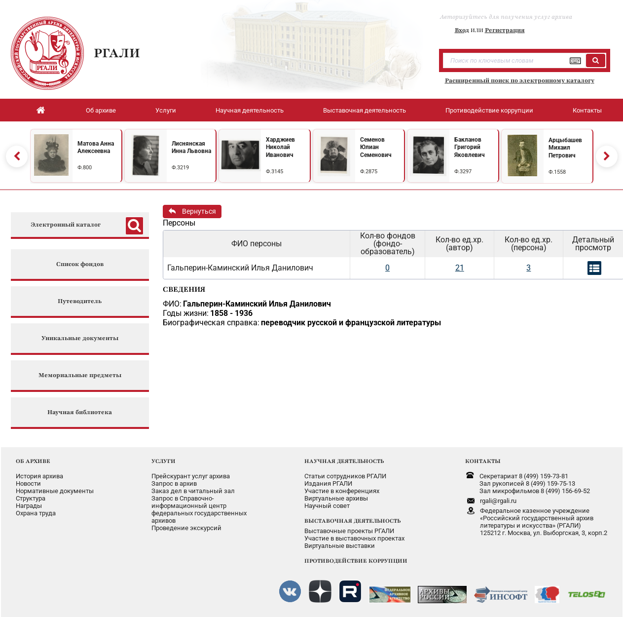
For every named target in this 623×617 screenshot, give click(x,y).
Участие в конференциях (341, 491)
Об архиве (101, 110)
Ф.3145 (274, 171)
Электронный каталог (66, 225)
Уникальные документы (79, 338)
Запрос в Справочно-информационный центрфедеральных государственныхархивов (199, 509)
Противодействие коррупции (489, 110)
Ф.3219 (180, 167)
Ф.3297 (463, 171)
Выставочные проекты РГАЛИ (349, 531)
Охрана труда (36, 513)
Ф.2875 (368, 171)
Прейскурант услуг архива (190, 476)
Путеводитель (80, 301)
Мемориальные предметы (79, 375)
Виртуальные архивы (336, 498)
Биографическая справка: (211, 322)
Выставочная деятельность (364, 110)
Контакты (587, 110)
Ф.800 (84, 167)
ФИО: (172, 303)
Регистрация (505, 30)
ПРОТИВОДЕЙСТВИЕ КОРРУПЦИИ (355, 561)
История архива (39, 476)
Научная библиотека (79, 412)
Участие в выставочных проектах (354, 538)
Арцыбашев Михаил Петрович (565, 148)
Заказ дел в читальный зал (193, 491)
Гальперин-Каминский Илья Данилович (257, 303)
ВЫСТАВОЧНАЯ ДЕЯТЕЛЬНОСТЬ (352, 521)
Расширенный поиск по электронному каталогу (519, 80)
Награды (29, 505)
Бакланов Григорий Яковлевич (469, 147)
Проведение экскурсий (186, 528)
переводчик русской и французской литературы (351, 322)
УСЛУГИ (163, 461)
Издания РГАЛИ (328, 483)
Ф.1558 (557, 172)
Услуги (165, 110)
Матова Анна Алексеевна (95, 147)
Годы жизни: (186, 313)
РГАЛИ (117, 53)
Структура (30, 498)
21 (459, 267)
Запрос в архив (174, 483)
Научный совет (327, 505)
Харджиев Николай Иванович (280, 147)
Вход (462, 30)
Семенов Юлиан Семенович (376, 147)
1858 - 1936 (231, 313)
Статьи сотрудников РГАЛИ (345, 476)
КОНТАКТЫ (483, 461)
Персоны (179, 223)
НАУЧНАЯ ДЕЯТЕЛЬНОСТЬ (344, 461)
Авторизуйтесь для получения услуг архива (506, 17)
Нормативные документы (55, 491)
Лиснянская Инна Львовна (191, 147)
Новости (28, 483)
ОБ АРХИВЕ (33, 461)
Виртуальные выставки (339, 545)
